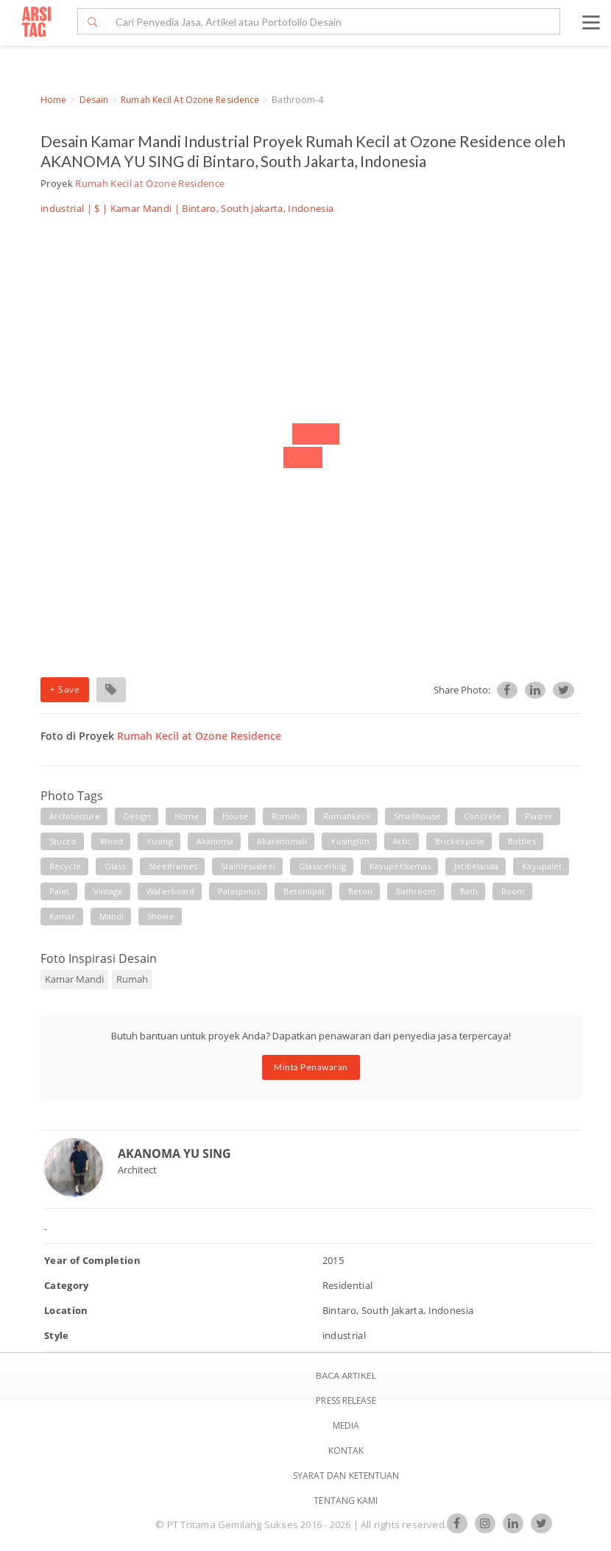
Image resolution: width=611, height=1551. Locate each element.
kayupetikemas (400, 866)
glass (115, 866)
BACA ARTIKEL (346, 1375)
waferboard (170, 891)
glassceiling (322, 866)
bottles (522, 841)
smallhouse (417, 816)
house (235, 816)
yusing (159, 841)
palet (59, 891)
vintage (108, 891)
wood (111, 841)
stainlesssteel (248, 866)
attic (402, 841)
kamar (62, 916)
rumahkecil (346, 816)
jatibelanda (476, 866)
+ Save (65, 689)
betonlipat (304, 891)
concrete (482, 816)
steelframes (173, 866)
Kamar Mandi (141, 208)
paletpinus (239, 891)
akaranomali (282, 841)
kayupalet (542, 866)
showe (160, 916)
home (186, 816)
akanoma (215, 841)
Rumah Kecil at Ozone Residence (190, 99)
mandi (111, 916)
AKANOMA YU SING (174, 1153)
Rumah (132, 979)
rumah (286, 816)
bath (469, 891)
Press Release (345, 1400)
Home (53, 99)
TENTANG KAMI (346, 1500)
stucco (63, 841)
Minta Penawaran (311, 1067)
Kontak (346, 1450)
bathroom (416, 891)
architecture (74, 816)
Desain (94, 99)
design (137, 816)
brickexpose (459, 841)
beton (360, 891)
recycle (65, 866)
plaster (539, 816)
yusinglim (350, 841)
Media (346, 1425)
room (513, 891)
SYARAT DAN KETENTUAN (346, 1475)
